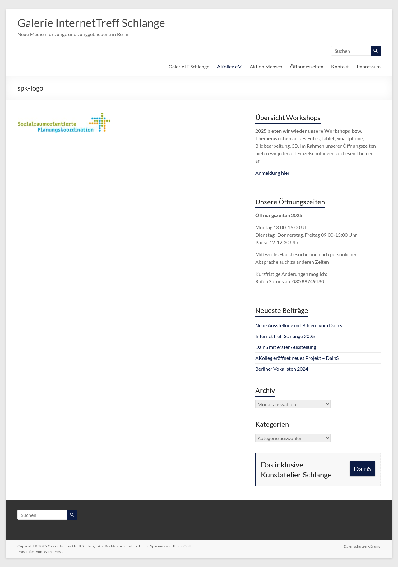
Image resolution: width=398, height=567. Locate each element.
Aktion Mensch (266, 66)
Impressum (369, 66)
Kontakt (340, 66)
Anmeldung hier (272, 173)
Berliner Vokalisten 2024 (281, 369)
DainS (363, 468)
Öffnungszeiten (306, 66)
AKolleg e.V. (229, 66)
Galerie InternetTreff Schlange (91, 23)
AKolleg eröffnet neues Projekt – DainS (297, 358)
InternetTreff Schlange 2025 (285, 336)
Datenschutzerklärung (362, 546)
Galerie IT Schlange (189, 66)
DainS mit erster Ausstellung (285, 347)
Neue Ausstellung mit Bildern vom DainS (298, 325)
